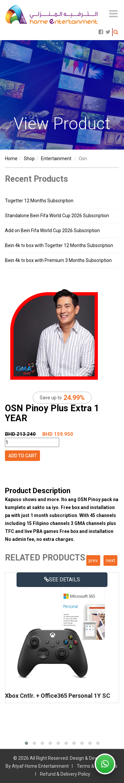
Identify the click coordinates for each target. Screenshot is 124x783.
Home (11, 158)
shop (29, 158)
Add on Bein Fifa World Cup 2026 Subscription (52, 230)
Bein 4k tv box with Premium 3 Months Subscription (58, 260)
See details (62, 579)
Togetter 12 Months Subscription (39, 200)
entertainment (56, 158)
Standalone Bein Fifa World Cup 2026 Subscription (57, 215)
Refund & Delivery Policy (65, 774)
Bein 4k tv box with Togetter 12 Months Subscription (59, 245)
